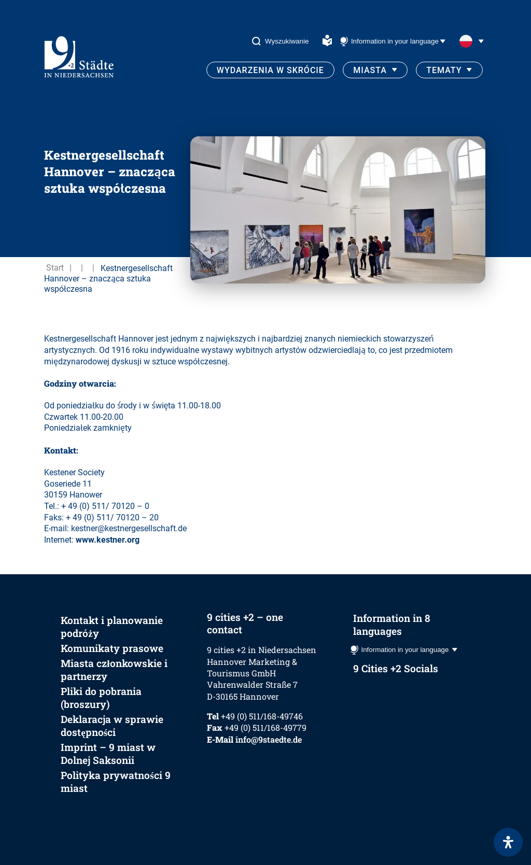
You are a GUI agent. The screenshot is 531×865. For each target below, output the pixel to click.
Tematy (444, 70)
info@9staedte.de (268, 739)
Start (55, 268)
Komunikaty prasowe (112, 648)
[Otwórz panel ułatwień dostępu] (508, 842)
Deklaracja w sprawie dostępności (112, 726)
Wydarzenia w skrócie (270, 70)
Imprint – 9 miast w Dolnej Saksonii (108, 754)
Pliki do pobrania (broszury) (101, 698)
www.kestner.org (107, 540)
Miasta (370, 70)
